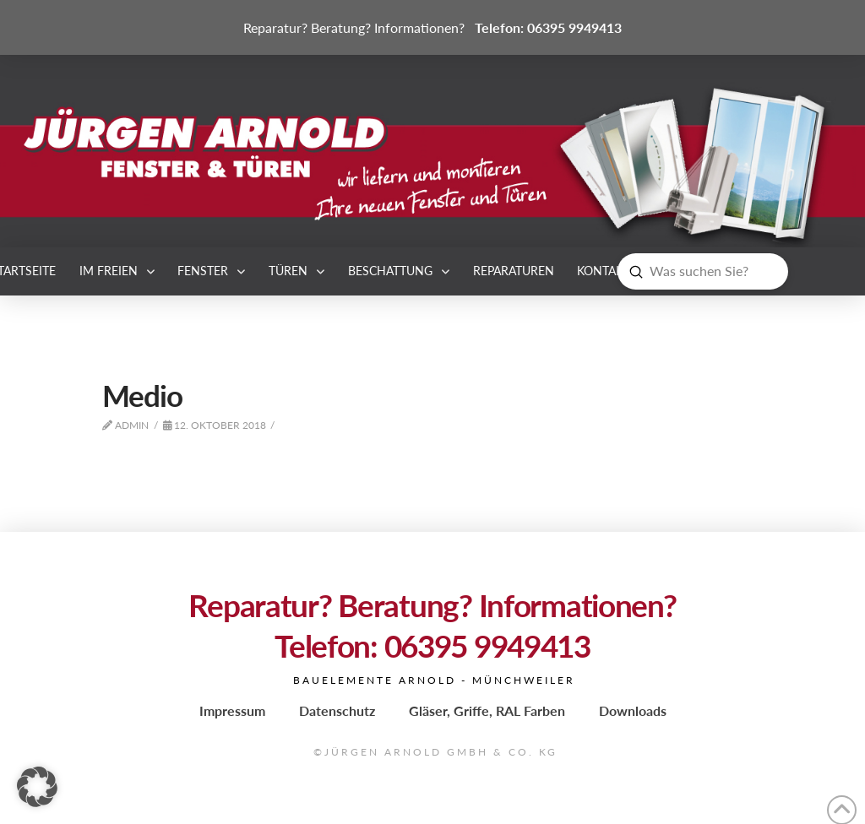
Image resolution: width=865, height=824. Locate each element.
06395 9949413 (574, 27)
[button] (37, 787)
